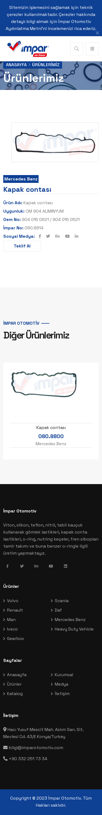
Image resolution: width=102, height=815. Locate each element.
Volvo (12, 600)
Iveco (12, 629)
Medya (61, 684)
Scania (62, 600)
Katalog (15, 693)
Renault (15, 610)
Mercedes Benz (21, 179)
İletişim (62, 693)
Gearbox (15, 638)
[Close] (97, 33)
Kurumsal (64, 675)
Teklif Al (22, 246)
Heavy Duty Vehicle (74, 629)
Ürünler (14, 684)
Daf (58, 610)
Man (11, 619)
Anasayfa (16, 65)
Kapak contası (51, 427)
